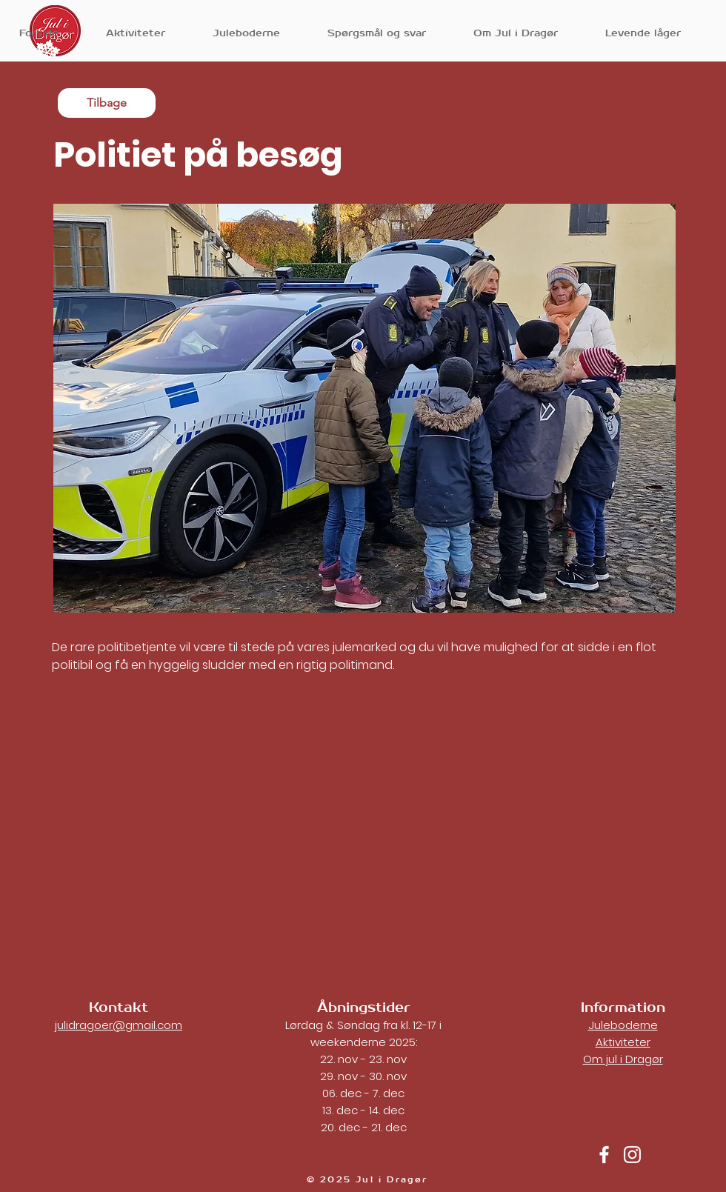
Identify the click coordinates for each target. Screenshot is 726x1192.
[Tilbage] (107, 103)
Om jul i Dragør (623, 1059)
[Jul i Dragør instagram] (632, 1154)
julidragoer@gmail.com (118, 1025)
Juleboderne (623, 1025)
